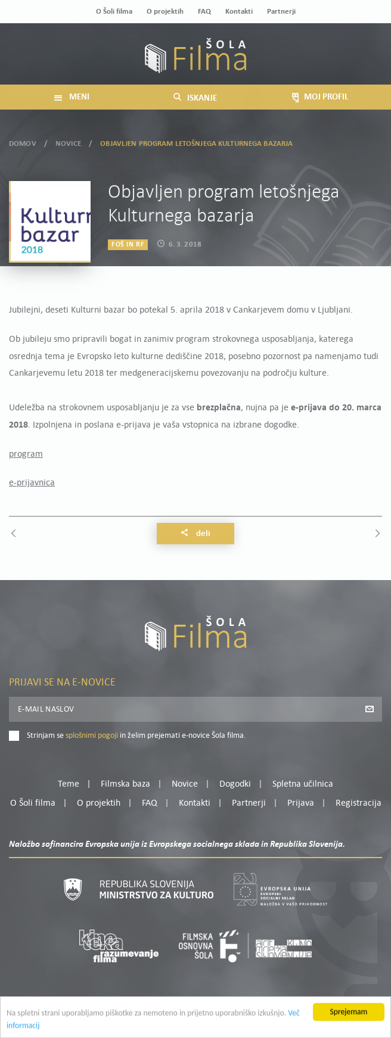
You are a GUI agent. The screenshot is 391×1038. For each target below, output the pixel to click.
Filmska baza (125, 784)
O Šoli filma (114, 11)
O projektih (165, 11)
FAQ (204, 11)
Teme (68, 784)
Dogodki (235, 784)
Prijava (300, 803)
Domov (22, 142)
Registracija (358, 803)
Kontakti (239, 11)
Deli (195, 533)
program (26, 454)
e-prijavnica (32, 483)
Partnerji (281, 11)
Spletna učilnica (302, 784)
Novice (68, 142)
